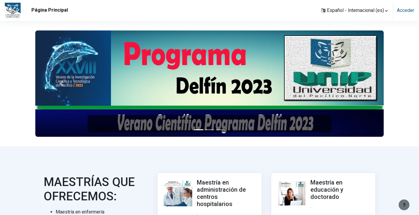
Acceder (405, 10)
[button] (354, 10)
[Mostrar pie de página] (404, 204)
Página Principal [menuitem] (49, 10)
